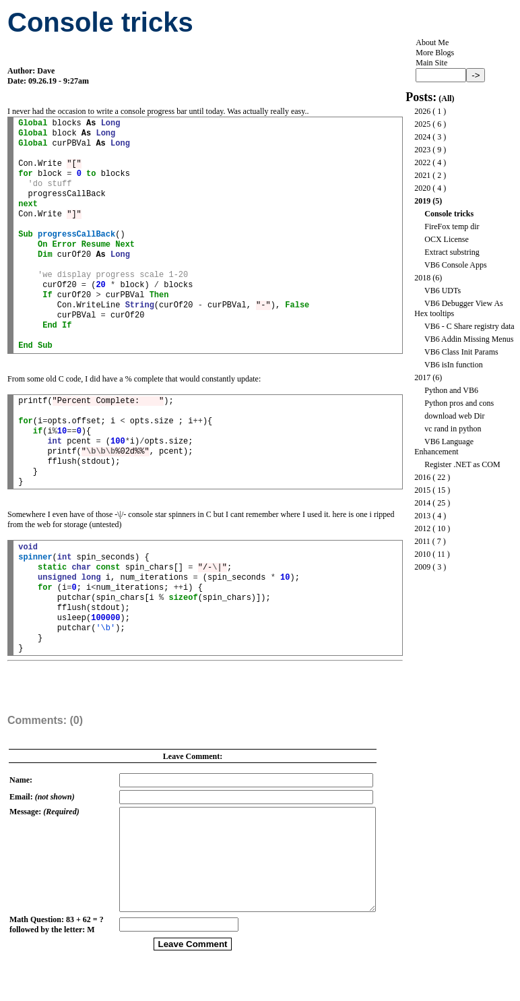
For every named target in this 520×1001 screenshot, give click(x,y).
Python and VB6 (451, 390)
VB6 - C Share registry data (469, 326)
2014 (422, 503)
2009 (422, 567)
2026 (422, 111)
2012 (422, 528)
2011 (422, 541)
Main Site (431, 62)
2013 (422, 515)
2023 (422, 149)
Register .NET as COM (462, 464)
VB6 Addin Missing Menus (468, 339)
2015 (422, 490)
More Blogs (435, 52)
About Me (432, 42)
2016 (422, 477)
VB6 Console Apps (455, 265)
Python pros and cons (459, 403)
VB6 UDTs (442, 290)
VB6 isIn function (453, 364)
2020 (422, 188)
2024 (422, 137)
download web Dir (454, 416)
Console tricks (449, 213)
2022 (422, 162)
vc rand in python (452, 428)
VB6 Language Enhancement (444, 446)
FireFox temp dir (451, 226)
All (446, 98)
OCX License (446, 239)
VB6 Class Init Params (461, 352)
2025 (422, 124)
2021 (422, 175)
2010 (422, 554)
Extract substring (452, 252)
